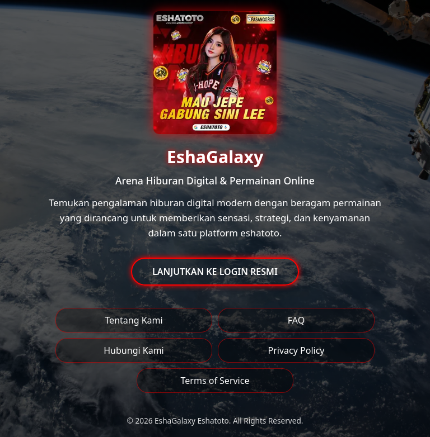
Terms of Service (215, 380)
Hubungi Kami (133, 350)
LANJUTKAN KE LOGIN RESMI (215, 271)
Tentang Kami (133, 320)
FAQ (296, 320)
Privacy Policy (296, 350)
